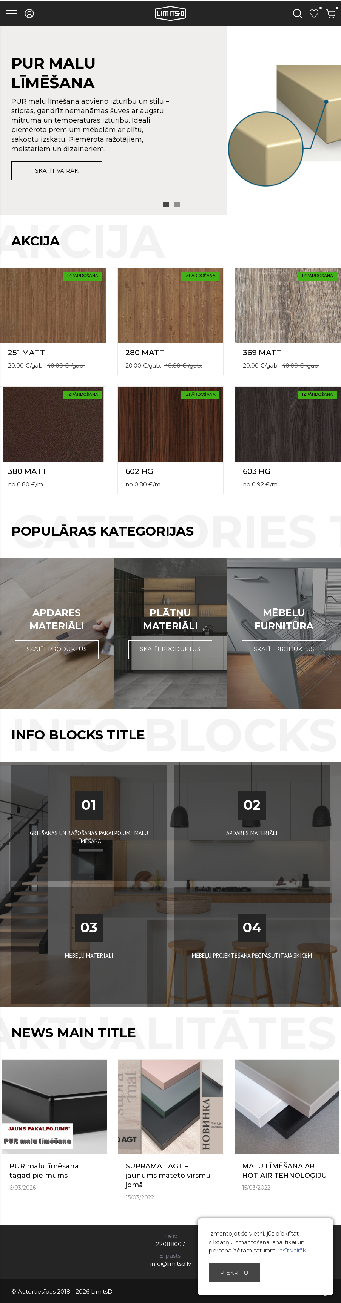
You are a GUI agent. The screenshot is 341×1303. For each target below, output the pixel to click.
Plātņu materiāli (170, 619)
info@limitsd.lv (170, 1263)
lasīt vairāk (292, 1250)
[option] (170, 120)
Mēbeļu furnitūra (284, 619)
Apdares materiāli (56, 619)
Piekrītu (234, 1272)
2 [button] (177, 204)
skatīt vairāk (57, 170)
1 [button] (166, 204)
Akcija (35, 241)
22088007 (170, 1244)
